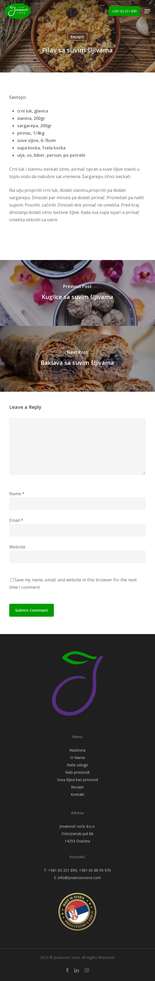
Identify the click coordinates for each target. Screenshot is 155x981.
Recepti (77, 36)
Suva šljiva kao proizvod (77, 779)
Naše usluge (77, 764)
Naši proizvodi (77, 772)
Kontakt (77, 794)
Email (16, 520)
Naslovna (77, 750)
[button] (147, 11)
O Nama (77, 757)
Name (17, 494)
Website (17, 547)
